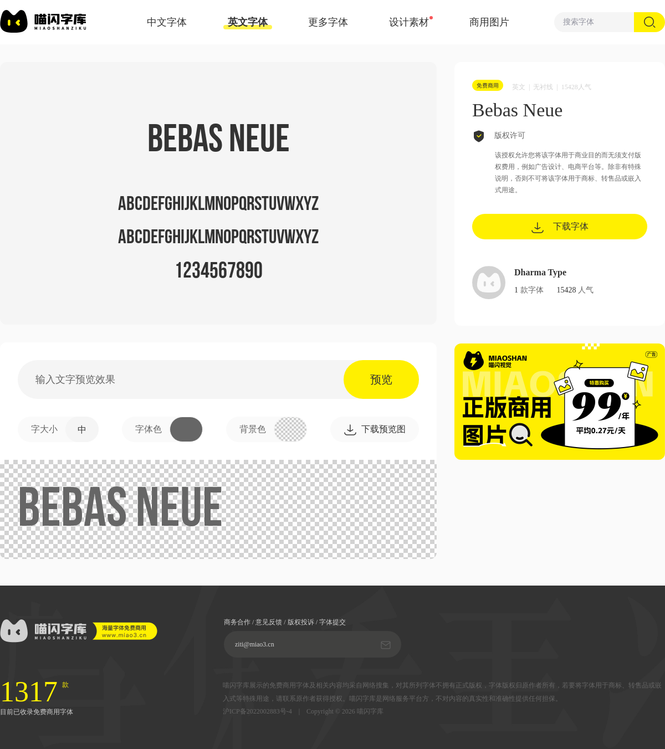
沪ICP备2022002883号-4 (257, 711)
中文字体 (167, 22)
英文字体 (248, 23)
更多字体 (328, 22)
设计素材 (409, 22)
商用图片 (489, 22)
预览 (381, 379)
